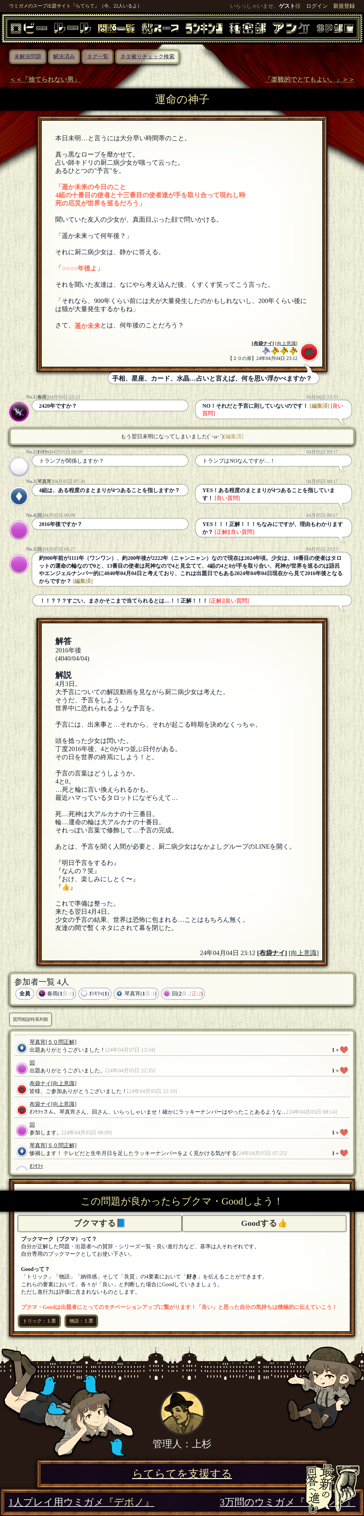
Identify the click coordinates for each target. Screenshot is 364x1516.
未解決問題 (27, 56)
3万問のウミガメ (288, 1502)
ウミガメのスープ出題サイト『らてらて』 (54, 5)
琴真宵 (44, 481)
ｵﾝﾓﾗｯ (43, 451)
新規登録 (344, 6)
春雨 (42, 397)
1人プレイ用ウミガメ (81, 1502)
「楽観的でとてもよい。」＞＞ (310, 79)
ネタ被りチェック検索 (147, 56)
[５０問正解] (61, 1042)
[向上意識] (286, 343)
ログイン (317, 6)
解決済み (64, 56)
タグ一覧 (97, 56)
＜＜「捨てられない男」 (44, 79)
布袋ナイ (263, 343)
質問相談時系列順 (30, 1019)
